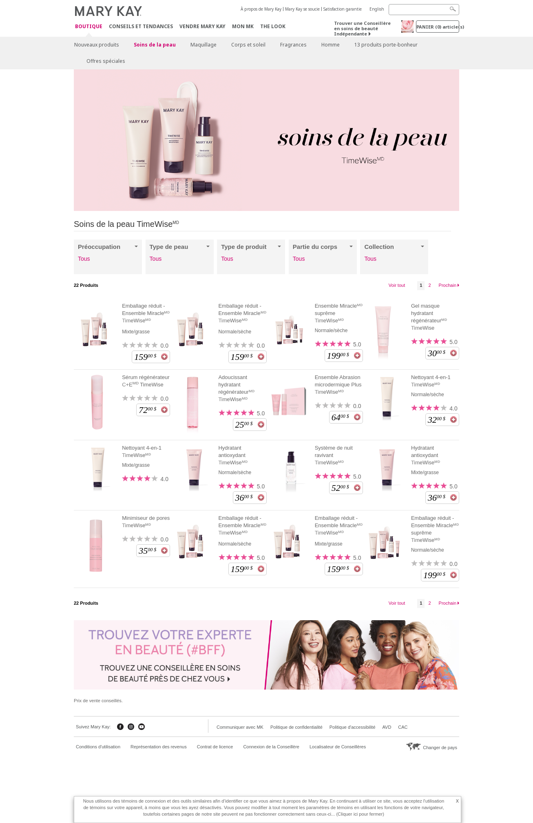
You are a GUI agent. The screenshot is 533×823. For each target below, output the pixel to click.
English (376, 9)
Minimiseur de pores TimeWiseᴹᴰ (146, 521)
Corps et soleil (248, 44)
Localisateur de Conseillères (338, 746)
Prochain (447, 285)
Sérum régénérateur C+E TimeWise (145, 381)
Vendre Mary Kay (202, 26)
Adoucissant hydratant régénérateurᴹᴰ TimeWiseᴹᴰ (236, 388)
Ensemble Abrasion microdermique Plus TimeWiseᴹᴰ (338, 384)
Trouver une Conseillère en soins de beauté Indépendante (362, 28)
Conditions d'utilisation (98, 746)
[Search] (424, 9)
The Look (272, 26)
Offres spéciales (105, 61)
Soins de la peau (155, 44)
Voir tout (397, 285)
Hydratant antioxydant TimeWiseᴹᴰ (232, 455)
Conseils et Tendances (141, 26)
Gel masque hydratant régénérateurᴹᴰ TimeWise (429, 317)
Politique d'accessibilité (353, 727)
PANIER (437, 27)
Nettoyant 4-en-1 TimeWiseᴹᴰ (431, 381)
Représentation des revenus (158, 746)
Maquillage (203, 44)
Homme (330, 44)
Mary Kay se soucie (302, 9)
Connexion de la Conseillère (271, 746)
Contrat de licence (215, 746)
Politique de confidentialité (296, 727)
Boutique (88, 27)
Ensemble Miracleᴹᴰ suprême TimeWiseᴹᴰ (339, 313)
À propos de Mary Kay (261, 9)
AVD (387, 727)
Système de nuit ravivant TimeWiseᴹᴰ (334, 455)
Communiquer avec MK (240, 727)
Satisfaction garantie (342, 9)
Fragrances (293, 44)
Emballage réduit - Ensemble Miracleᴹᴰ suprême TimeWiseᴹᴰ (435, 529)
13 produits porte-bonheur (386, 44)
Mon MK (243, 26)
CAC (402, 727)
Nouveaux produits (96, 44)
